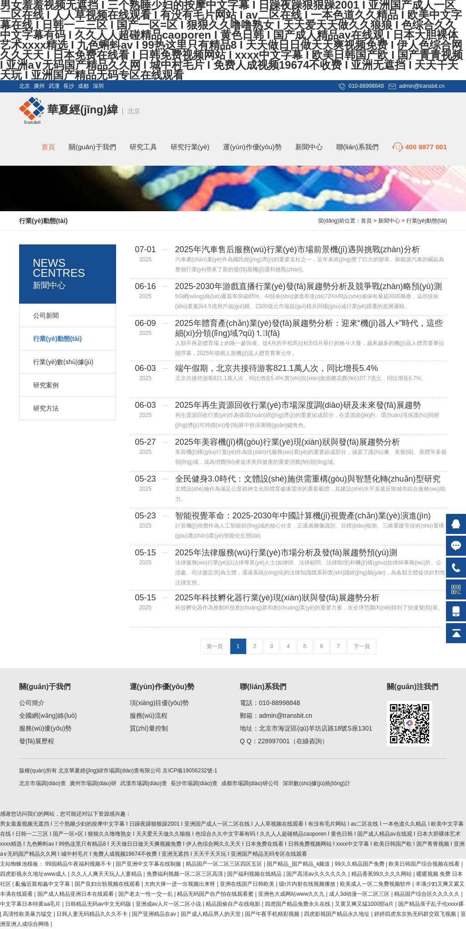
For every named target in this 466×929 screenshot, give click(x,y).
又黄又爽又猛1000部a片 (365, 904)
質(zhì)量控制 (149, 728)
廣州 (39, 86)
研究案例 (46, 385)
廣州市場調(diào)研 (93, 783)
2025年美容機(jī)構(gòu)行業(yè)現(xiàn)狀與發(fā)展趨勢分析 (287, 442)
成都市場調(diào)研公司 (250, 783)
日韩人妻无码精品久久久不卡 (92, 914)
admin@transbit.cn (422, 86)
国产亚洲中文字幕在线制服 (149, 864)
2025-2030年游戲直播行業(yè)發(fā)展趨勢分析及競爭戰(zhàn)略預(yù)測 (308, 286)
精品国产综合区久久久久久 (427, 894)
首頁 (48, 147)
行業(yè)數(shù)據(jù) (63, 362)
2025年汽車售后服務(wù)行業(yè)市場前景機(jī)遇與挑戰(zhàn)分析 (297, 249)
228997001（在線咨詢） (293, 741)
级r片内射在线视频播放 (308, 884)
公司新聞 (46, 315)
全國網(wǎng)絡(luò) (48, 715)
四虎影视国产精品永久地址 (337, 914)
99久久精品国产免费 (360, 864)
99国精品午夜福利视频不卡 (79, 864)
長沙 (68, 86)
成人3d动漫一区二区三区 (360, 894)
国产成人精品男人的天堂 (211, 914)
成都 (83, 86)
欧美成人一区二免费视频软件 (376, 884)
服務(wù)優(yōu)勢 (45, 728)
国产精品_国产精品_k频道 (299, 864)
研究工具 (143, 147)
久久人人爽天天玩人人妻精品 (107, 874)
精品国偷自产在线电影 (234, 904)
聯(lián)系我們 (357, 147)
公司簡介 (32, 702)
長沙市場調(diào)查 (194, 783)
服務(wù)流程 (148, 715)
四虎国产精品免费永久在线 (298, 904)
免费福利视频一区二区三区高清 (185, 874)
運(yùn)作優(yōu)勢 (252, 147)
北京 (24, 86)
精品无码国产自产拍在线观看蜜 (216, 894)
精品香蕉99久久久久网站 (382, 874)
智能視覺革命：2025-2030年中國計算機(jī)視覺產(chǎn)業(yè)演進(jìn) (303, 515)
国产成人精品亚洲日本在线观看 (76, 894)
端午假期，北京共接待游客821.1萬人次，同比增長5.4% (276, 368)
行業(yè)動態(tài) (426, 221)
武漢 (54, 86)
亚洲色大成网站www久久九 (292, 894)
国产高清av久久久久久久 (317, 874)
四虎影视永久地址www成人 (34, 874)
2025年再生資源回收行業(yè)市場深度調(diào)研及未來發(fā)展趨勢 (298, 405)
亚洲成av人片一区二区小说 (169, 904)
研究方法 (46, 408)
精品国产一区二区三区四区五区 (224, 864)
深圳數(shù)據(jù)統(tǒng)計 (316, 783)
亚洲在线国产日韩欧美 (248, 884)
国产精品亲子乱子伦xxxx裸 (431, 904)
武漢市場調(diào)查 (143, 783)
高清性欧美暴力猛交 (28, 914)
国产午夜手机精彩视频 (273, 914)
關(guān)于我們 (92, 147)
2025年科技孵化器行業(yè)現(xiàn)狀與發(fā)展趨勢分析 (277, 597)
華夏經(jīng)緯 (68, 109)
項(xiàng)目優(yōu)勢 (159, 702)
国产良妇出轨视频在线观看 (108, 884)
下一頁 (362, 646)
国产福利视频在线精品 (255, 874)
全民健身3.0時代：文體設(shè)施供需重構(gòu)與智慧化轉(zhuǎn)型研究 (308, 478)
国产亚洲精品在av (154, 914)
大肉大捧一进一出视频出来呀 (180, 884)
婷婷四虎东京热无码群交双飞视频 (415, 914)
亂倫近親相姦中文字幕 (43, 884)
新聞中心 (309, 147)
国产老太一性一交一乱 (146, 894)
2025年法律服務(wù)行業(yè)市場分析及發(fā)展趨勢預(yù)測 (286, 552)
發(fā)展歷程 (36, 741)
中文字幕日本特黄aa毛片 (31, 904)
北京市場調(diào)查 (42, 783)
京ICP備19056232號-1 (189, 770)
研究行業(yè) (190, 147)
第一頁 (215, 646)
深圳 (98, 86)
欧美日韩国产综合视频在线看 (425, 864)
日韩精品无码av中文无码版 (98, 904)
